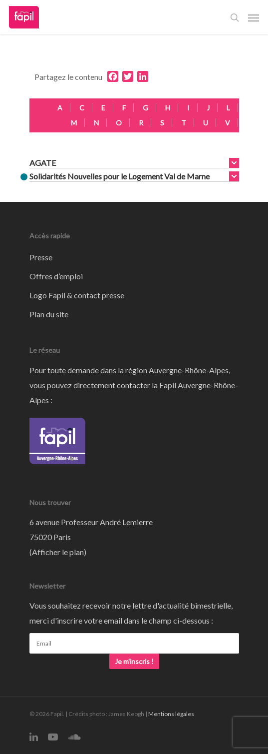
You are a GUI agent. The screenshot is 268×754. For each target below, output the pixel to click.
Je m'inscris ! (134, 661)
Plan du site (48, 314)
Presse (40, 257)
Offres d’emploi (56, 276)
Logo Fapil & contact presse (76, 295)
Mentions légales (171, 714)
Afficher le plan (58, 552)
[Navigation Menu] (253, 17)
